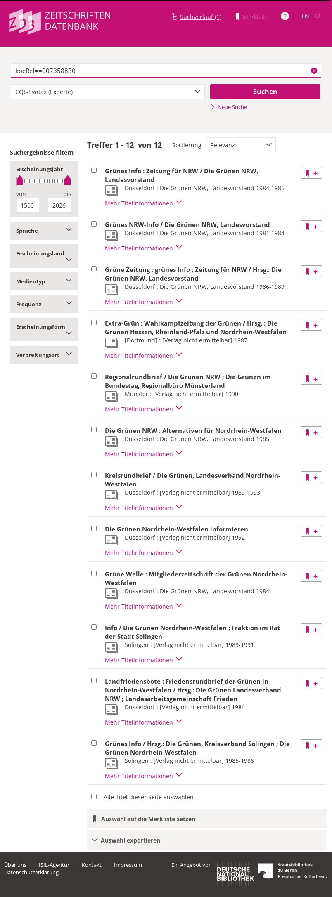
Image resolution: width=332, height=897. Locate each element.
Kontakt (92, 865)
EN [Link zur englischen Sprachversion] (305, 16)
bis (67, 194)
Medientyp (43, 281)
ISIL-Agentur (54, 865)
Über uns (15, 865)
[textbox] (166, 70)
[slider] (43, 181)
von (21, 194)
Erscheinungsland (43, 256)
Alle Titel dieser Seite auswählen (149, 797)
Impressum (128, 865)
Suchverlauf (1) (200, 17)
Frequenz (43, 304)
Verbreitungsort (43, 355)
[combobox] (108, 91)
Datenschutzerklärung (31, 872)
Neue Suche (228, 107)
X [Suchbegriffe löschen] (314, 70)
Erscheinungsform (43, 329)
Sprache (43, 230)
